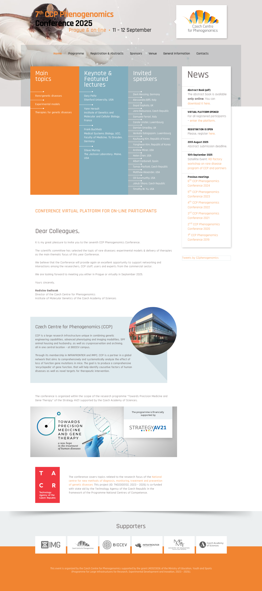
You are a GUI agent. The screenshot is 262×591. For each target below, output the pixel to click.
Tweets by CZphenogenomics (200, 258)
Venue (153, 53)
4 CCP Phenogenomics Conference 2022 (203, 204)
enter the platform (202, 121)
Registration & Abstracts (106, 53)
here (212, 133)
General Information (176, 53)
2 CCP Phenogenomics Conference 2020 (204, 226)
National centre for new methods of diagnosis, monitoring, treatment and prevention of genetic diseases (115, 481)
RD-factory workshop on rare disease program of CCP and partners (207, 164)
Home (57, 53)
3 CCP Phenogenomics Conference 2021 (203, 215)
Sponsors (136, 53)
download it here (199, 103)
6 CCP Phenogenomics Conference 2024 (203, 183)
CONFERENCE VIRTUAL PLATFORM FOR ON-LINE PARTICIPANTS (96, 211)
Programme (76, 53)
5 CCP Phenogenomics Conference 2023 (203, 194)
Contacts (202, 53)
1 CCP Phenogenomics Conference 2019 (203, 237)
